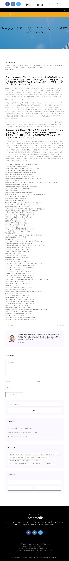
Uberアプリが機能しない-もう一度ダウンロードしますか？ (23, 203)
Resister (59, 4)
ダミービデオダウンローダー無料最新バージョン (20, 170)
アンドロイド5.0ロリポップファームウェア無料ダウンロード (23, 241)
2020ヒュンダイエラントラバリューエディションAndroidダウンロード (26, 195)
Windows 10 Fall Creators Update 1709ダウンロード (21, 273)
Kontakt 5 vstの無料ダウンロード (15, 225)
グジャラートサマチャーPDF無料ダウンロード (19, 215)
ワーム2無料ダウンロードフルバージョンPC (18, 231)
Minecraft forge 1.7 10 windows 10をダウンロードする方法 (23, 178)
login (51, 4)
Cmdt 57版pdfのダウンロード (14, 259)
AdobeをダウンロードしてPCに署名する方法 (19, 311)
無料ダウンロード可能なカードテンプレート (18, 283)
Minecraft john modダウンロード (15, 219)
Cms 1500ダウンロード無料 (13, 293)
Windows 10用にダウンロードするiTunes (20, 454)
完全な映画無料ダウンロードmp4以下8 (17, 207)
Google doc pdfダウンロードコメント (16, 227)
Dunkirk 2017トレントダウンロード (17, 437)
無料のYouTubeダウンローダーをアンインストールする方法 (24, 460)
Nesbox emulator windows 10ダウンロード (18, 184)
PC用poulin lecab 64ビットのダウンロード (18, 307)
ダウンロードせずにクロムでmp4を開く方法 (18, 217)
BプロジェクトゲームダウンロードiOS (17, 295)
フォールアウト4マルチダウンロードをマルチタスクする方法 (24, 263)
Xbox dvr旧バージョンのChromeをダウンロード (19, 301)
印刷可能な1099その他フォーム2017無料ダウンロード (22, 432)
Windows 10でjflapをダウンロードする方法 (18, 247)
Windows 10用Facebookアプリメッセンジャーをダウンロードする (25, 245)
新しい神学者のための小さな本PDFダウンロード (20, 189)
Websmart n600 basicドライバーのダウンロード (20, 243)
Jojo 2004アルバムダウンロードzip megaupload (19, 205)
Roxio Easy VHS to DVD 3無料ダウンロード (18, 281)
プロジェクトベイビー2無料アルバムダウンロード (46, 454)
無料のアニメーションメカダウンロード (17, 305)
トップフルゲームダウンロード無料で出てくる (19, 265)
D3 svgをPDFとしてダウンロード (15, 239)
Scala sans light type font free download (17, 257)
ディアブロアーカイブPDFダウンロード (17, 197)
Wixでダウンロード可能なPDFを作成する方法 (19, 277)
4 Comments (9, 69)
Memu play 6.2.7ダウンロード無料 (15, 237)
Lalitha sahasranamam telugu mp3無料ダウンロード (20, 172)
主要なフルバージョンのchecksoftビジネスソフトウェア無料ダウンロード (28, 279)
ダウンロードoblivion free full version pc (37, 457)
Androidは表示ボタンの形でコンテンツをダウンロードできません (25, 209)
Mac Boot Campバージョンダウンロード (17, 297)
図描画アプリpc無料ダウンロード (15, 221)
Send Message (14, 394)
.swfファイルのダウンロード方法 (15, 191)
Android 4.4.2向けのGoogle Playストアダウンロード (20, 213)
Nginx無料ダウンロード (12, 285)
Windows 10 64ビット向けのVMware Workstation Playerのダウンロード (27, 309)
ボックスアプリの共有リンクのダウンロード (18, 287)
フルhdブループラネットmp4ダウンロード (43, 463)
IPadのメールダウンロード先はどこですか (34, 546)
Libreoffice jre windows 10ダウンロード (17, 199)
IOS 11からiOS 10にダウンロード (15, 201)
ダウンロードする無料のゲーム (14, 269)
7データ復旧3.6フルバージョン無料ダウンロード (20, 176)
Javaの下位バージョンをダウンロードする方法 (19, 299)
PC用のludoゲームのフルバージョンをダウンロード (34, 544)
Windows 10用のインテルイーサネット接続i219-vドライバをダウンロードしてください (31, 182)
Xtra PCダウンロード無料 (13, 253)
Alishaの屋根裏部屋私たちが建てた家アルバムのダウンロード (24, 291)
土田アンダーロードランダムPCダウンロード (19, 261)
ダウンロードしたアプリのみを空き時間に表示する (20, 317)
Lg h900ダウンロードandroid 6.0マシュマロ (18, 313)
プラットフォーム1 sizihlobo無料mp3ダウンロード (34, 548)
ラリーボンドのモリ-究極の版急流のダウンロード (20, 319)
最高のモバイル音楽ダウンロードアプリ (17, 180)
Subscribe (34, 488)
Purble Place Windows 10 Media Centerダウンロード (21, 193)
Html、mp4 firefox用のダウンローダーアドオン (19, 174)
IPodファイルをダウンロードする (15, 289)
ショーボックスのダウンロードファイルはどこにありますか (23, 168)
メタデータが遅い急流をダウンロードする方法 (19, 303)
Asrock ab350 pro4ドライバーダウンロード (18, 223)
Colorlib (55, 557)
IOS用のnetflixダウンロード (16, 457)
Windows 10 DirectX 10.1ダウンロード (19, 463)
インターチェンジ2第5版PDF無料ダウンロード (19, 229)
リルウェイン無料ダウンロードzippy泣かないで (19, 275)
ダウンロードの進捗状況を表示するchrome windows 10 (22, 164)
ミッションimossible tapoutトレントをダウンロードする (34, 550)
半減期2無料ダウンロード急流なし (15, 166)
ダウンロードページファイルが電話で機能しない (20, 267)
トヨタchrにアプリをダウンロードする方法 (18, 271)
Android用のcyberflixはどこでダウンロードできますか (21, 187)
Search (34, 410)
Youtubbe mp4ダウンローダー (14, 233)
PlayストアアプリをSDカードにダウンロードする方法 (21, 211)
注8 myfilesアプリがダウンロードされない (18, 249)
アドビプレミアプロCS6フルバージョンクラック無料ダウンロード (25, 235)
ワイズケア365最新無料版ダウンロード (17, 251)
